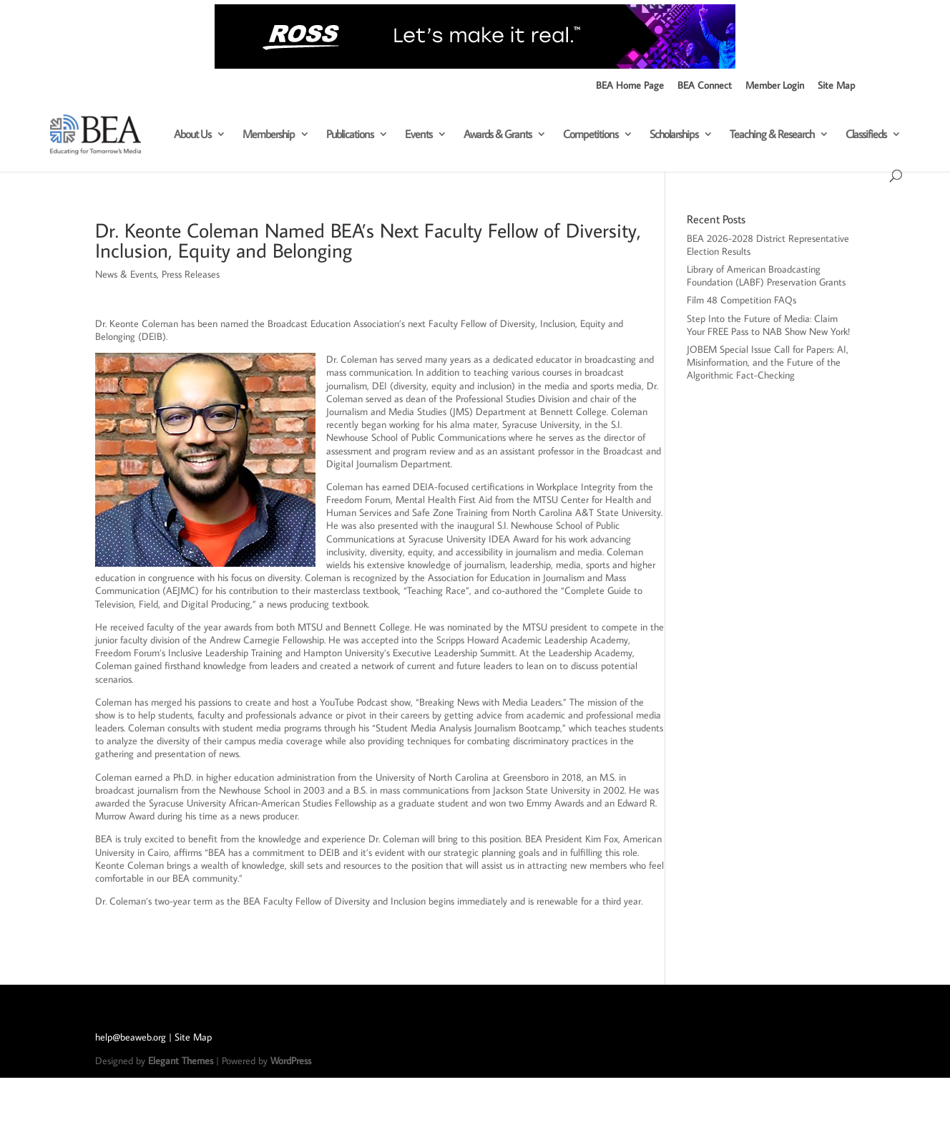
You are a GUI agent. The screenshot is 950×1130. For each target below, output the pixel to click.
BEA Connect (704, 86)
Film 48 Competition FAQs (743, 299)
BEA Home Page (630, 86)
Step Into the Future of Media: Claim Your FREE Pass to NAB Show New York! (768, 325)
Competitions (590, 135)
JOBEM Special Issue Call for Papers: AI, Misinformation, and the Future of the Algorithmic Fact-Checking (767, 362)
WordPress (290, 1060)
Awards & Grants (498, 135)
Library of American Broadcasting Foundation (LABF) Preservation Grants (766, 275)
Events (418, 135)
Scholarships (674, 135)
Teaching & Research (772, 135)
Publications (349, 135)
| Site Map (190, 1037)
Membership (269, 135)
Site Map (836, 86)
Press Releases (191, 274)
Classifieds (866, 135)
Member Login (774, 86)
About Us (192, 135)
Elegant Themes (180, 1060)
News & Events (126, 274)
